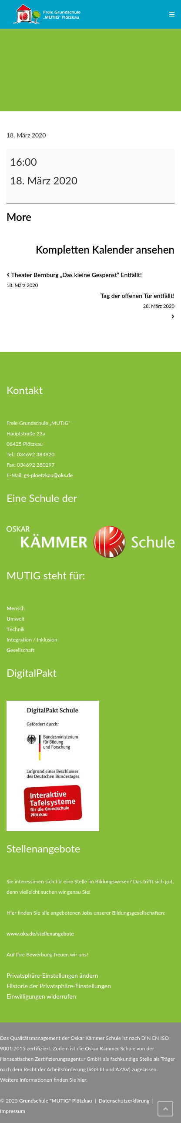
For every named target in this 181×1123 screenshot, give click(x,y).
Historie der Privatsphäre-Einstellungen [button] (59, 985)
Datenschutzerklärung (124, 1100)
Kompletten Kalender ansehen (105, 249)
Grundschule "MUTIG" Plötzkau (55, 1100)
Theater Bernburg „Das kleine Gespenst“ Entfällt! (90, 281)
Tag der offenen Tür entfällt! (90, 301)
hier (82, 1079)
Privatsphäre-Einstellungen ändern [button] (52, 975)
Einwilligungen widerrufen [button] (41, 996)
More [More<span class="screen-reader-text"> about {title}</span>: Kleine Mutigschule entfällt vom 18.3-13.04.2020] (19, 217)
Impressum (12, 1111)
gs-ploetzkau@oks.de (48, 475)
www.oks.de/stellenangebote (40, 933)
